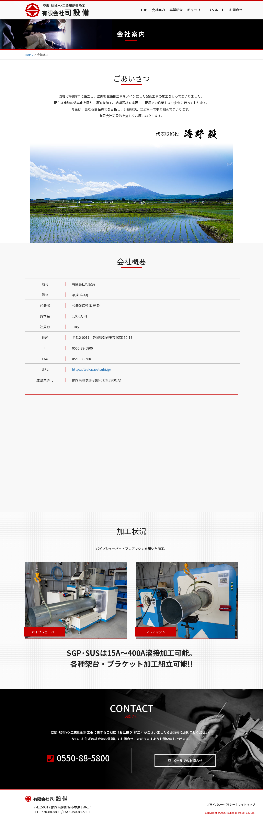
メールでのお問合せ (185, 760)
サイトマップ (246, 804)
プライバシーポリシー (221, 804)
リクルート (216, 9)
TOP (143, 9)
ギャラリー (195, 9)
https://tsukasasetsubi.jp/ (91, 369)
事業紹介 (176, 9)
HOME (29, 54)
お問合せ (235, 9)
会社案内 (158, 9)
